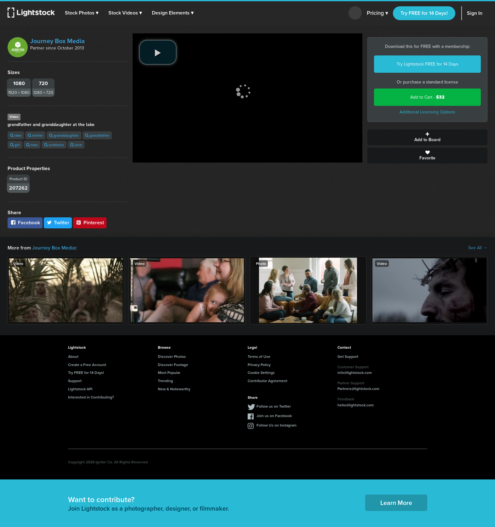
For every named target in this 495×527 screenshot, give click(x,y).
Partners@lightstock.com (358, 388)
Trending (165, 380)
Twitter (58, 222)
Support (75, 380)
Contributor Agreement (267, 380)
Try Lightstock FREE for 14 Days (427, 64)
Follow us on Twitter (273, 406)
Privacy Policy (259, 364)
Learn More (396, 502)
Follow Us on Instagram (276, 425)
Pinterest (90, 222)
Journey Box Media (57, 41)
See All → (477, 248)
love (76, 144)
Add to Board (427, 137)
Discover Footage (173, 364)
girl (15, 144)
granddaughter (64, 135)
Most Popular (169, 372)
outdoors (54, 144)
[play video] (158, 52)
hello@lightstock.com (355, 405)
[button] (81, 13)
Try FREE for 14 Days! (424, 13)
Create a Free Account (87, 364)
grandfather (97, 135)
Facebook (25, 222)
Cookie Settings (261, 372)
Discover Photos (172, 356)
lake (15, 135)
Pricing (377, 13)
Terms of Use (259, 356)
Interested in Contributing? (91, 397)
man (32, 144)
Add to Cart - (427, 97)
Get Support (347, 356)
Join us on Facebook (274, 415)
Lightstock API (80, 389)
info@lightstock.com (354, 372)
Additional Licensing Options (427, 112)
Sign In (474, 13)
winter (35, 135)
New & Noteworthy (174, 389)
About (73, 356)
